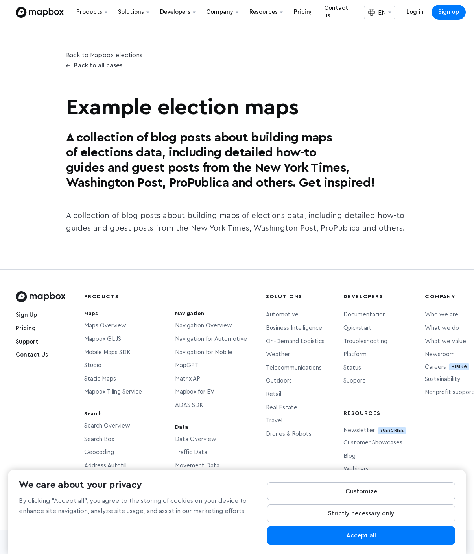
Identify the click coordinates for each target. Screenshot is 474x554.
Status (352, 368)
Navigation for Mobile (203, 352)
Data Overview (195, 439)
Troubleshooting (365, 341)
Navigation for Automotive (211, 339)
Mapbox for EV (194, 392)
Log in (415, 12)
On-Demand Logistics (295, 341)
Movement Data (197, 465)
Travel (274, 421)
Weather (278, 354)
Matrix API (188, 379)
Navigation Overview (203, 326)
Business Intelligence (294, 328)
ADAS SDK (189, 405)
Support (27, 342)
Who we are (441, 315)
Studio (92, 365)
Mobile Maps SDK (107, 352)
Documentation (364, 315)
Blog (349, 456)
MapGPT (187, 365)
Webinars (356, 469)
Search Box (99, 439)
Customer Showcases (372, 443)
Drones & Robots (289, 434)
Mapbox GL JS (102, 339)
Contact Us (32, 355)
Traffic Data (191, 452)
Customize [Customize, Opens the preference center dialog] (361, 493)
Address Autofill (105, 465)
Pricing (26, 328)
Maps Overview (105, 326)
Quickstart (357, 328)
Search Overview (107, 426)
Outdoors (279, 381)
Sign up (448, 12)
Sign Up (26, 315)
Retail (273, 394)
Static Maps (100, 379)
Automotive (282, 315)
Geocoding (99, 452)
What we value (445, 341)
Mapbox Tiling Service (113, 392)
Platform (355, 354)
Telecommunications (294, 368)
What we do (442, 328)
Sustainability (442, 379)
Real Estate (281, 408)
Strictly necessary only (361, 515)
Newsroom (440, 354)
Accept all (361, 537)
